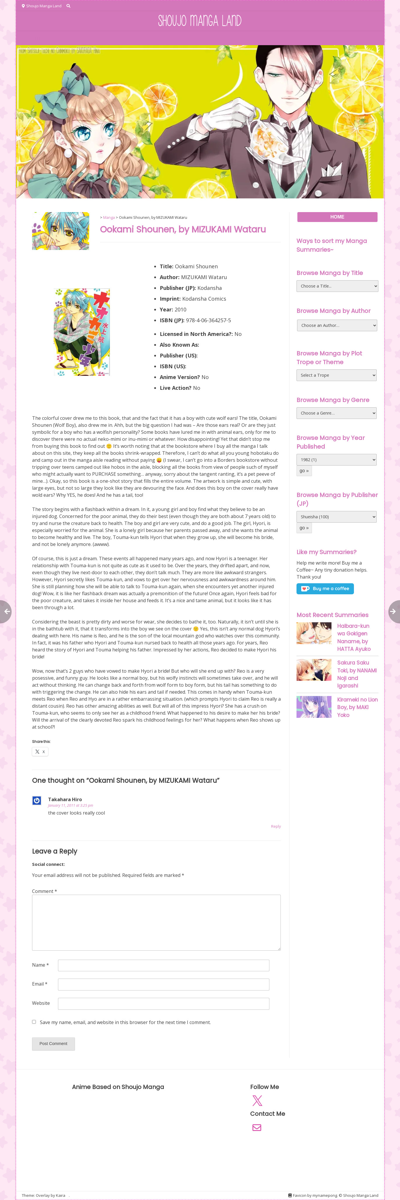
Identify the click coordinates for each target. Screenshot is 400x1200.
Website (41, 1003)
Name (40, 965)
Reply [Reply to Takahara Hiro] (276, 826)
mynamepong (325, 1195)
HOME (34, 38)
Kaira (60, 1195)
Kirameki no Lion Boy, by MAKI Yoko (357, 707)
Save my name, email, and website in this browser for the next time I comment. (125, 1022)
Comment (44, 891)
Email (40, 984)
